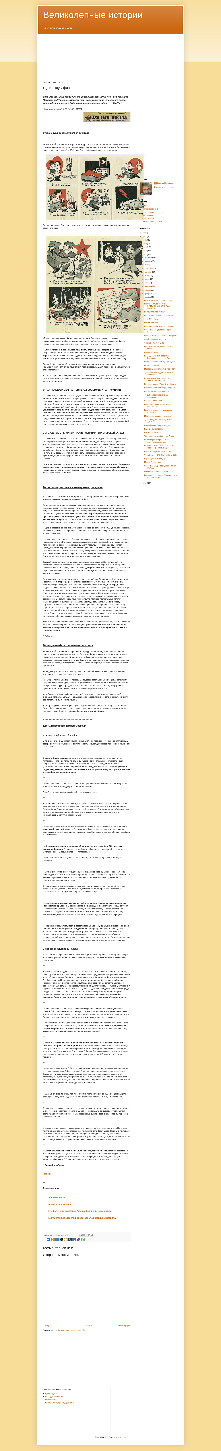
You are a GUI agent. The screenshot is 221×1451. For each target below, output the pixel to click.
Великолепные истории (93, 15)
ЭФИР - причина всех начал (156, 339)
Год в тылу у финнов (153, 433)
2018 (145, 251)
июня (147, 279)
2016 (145, 483)
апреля (148, 286)
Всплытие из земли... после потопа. (159, 315)
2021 (145, 240)
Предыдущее (124, 1326)
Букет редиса (147, 215)
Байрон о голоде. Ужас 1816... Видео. (160, 384)
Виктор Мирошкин (165, 183)
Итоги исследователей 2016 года (158, 451)
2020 (145, 243)
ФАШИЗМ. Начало (57, 1197)
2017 (145, 254)
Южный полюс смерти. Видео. (157, 425)
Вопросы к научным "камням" (156, 391)
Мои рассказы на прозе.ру (153, 212)
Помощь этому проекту (152, 221)
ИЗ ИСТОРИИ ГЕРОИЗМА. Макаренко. (161, 336)
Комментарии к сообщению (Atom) (72, 1330)
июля (147, 275)
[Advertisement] (110, 55)
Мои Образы (50, 1400)
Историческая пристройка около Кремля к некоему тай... (158, 379)
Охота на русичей (151, 365)
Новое (144, 206)
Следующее (49, 1326)
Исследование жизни (54, 1396)
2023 (145, 233)
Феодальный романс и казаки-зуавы (159, 471)
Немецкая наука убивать (154, 312)
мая (147, 283)
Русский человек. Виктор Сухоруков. (159, 362)
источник (47, 1174)
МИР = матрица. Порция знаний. (158, 300)
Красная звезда (52, 109)
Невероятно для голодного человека (160, 326)
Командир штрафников (59, 1204)
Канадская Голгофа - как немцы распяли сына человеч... (157, 405)
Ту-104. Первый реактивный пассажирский (156, 396)
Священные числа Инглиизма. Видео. (160, 455)
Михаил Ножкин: (151, 323)
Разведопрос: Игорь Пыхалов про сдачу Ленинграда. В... (158, 441)
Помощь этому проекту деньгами (59, 1403)
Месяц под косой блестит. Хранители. (160, 369)
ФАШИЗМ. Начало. (152, 319)
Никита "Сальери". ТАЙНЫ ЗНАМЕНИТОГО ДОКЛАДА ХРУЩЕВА (157, 306)
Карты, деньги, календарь (155, 459)
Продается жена (151, 352)
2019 (145, 247)
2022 (145, 236)
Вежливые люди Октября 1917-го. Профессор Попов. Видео (158, 446)
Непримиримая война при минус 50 (159, 388)
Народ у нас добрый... (153, 429)
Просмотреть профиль (164, 187)
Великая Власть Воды (153, 401)
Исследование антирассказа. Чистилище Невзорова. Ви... (157, 357)
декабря (148, 257)
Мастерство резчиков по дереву (158, 416)
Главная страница (86, 1326)
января (148, 297)
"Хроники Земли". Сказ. (154, 343)
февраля (149, 293)
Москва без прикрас (152, 462)
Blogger (122, 1437)
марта (147, 290)
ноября (148, 261)
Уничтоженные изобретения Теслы (159, 436)
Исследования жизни (151, 209)
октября (148, 265)
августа (148, 272)
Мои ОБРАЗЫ (148, 218)
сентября (149, 268)
